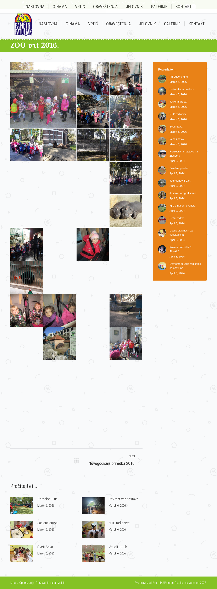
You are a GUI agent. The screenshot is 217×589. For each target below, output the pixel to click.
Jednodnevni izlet (179, 180)
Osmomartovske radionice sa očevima (185, 266)
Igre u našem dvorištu (182, 205)
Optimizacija (26, 583)
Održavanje (42, 583)
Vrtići (61, 583)
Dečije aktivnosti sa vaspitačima (181, 232)
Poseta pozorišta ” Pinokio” (180, 249)
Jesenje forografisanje (182, 193)
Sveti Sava (45, 546)
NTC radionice (119, 523)
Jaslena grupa (47, 523)
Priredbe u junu (48, 499)
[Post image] (21, 505)
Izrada (14, 583)
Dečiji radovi (176, 218)
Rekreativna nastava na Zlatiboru (183, 153)
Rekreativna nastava (123, 499)
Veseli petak (118, 546)
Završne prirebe (178, 168)
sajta (53, 583)
